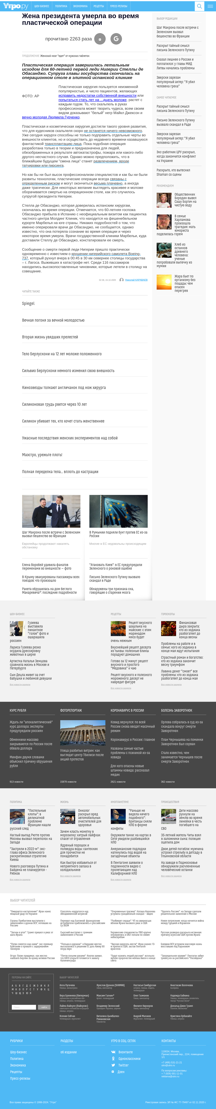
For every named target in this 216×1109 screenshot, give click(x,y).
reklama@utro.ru (170, 1076)
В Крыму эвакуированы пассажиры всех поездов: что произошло (51, 579)
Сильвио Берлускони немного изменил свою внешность (68, 370)
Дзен (118, 1072)
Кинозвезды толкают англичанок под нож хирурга (64, 387)
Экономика (80, 6)
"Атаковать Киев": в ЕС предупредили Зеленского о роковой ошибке (115, 567)
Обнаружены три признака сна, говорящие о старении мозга (111, 591)
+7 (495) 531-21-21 (171, 1062)
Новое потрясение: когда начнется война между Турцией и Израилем (182, 922)
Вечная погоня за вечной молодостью (53, 320)
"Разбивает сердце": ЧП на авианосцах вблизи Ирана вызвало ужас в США (131, 922)
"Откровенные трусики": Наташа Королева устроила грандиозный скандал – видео (133, 912)
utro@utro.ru (168, 1065)
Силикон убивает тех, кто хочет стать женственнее (63, 421)
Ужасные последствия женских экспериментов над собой (70, 438)
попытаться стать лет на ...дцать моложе (93, 100)
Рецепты (99, 6)
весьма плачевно (108, 183)
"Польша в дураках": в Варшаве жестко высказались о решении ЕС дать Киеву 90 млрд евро (82, 946)
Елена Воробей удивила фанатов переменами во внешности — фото (46, 567)
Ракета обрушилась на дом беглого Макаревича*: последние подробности (49, 591)
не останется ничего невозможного (113, 131)
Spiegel (28, 303)
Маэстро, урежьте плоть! (42, 454)
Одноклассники (126, 1059)
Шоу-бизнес (41, 6)
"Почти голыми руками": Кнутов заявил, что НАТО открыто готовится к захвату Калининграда (81, 958)
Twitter (120, 1065)
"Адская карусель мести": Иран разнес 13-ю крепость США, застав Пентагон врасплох (133, 946)
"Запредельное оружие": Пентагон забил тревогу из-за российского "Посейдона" (182, 957)
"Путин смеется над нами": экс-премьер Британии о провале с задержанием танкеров (31, 946)
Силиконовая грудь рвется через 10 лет (54, 404)
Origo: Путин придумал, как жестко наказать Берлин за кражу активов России (32, 957)
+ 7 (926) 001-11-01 (172, 1073)
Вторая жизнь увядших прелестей (50, 337)
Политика (61, 6)
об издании (69, 1052)
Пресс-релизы (118, 6)
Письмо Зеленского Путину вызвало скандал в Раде (114, 579)
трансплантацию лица (63, 144)
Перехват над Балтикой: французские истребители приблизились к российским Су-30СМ (82, 923)
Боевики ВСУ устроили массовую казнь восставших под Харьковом (181, 945)
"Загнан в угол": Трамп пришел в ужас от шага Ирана (31, 933)
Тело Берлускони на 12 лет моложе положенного (62, 354)
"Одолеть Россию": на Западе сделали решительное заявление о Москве (181, 912)
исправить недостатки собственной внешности (97, 95)
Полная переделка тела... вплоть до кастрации (60, 471)
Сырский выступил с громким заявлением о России (76, 933)
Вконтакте (122, 1052)
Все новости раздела (20, 684)
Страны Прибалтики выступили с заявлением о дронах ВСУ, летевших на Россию (30, 923)
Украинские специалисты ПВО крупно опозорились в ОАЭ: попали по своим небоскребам (131, 935)
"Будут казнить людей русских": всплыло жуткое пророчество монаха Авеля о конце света (133, 958)
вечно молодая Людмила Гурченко (51, 117)
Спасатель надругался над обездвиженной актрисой (74, 912)
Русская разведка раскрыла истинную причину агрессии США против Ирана (181, 933)
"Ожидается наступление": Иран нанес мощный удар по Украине (30, 912)
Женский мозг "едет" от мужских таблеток (64, 56)
